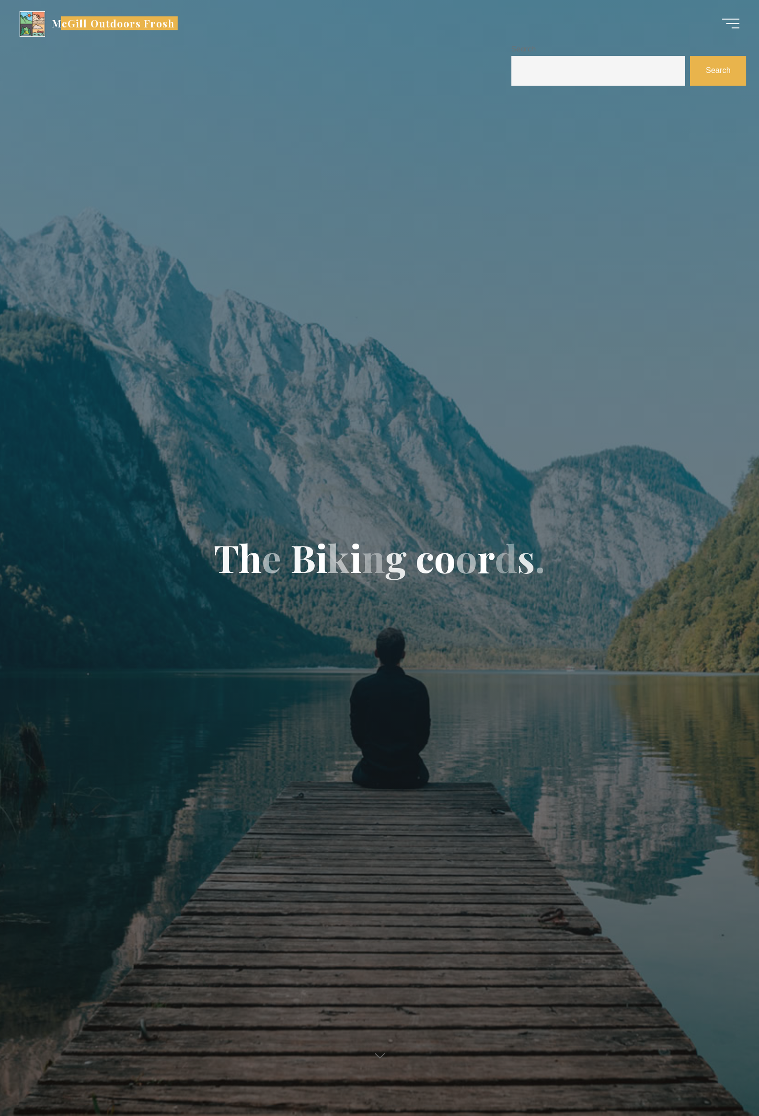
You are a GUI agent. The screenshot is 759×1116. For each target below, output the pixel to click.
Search (523, 48)
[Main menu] (730, 23)
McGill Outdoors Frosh (113, 23)
